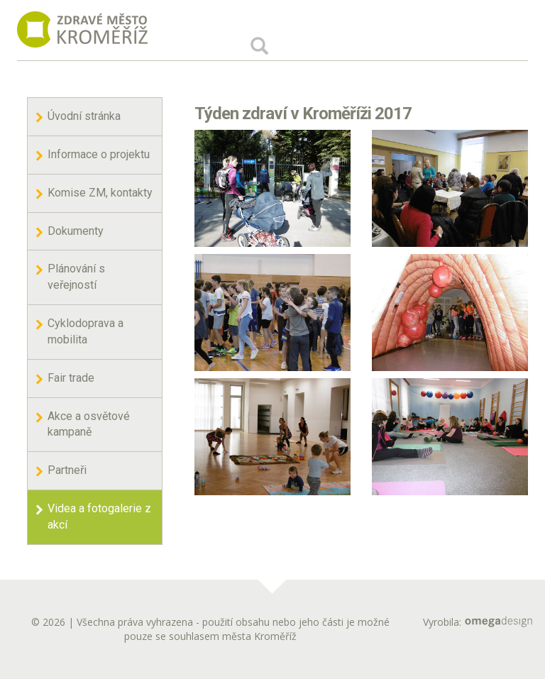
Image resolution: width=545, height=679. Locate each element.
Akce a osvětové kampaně (89, 424)
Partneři (67, 470)
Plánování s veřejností (76, 277)
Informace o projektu (99, 154)
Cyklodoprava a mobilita (85, 331)
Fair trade (71, 378)
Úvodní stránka (84, 116)
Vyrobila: (477, 622)
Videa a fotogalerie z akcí (99, 516)
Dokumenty (76, 231)
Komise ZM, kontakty (100, 192)
